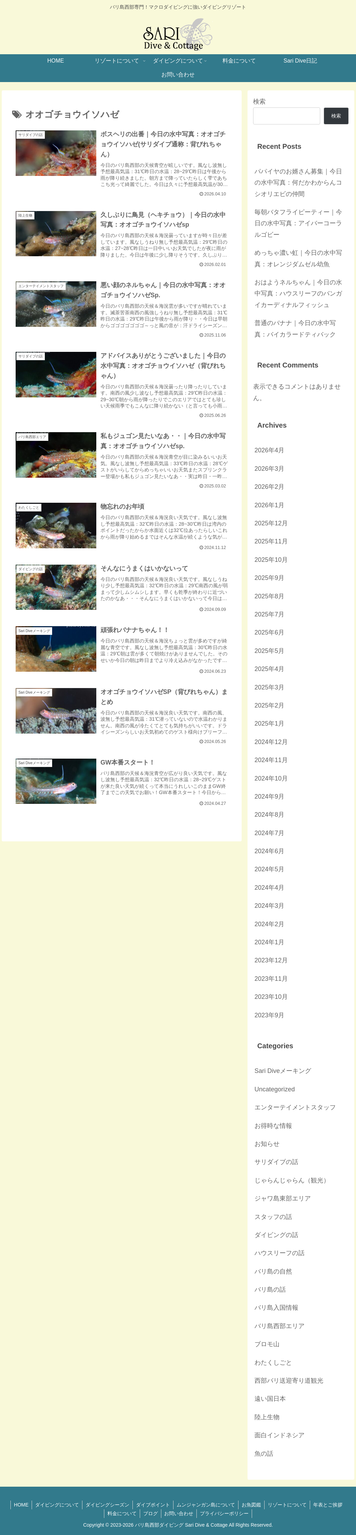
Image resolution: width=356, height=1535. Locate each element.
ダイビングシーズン (106, 1505)
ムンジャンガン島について (206, 1505)
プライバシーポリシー (225, 1513)
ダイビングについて (55, 1505)
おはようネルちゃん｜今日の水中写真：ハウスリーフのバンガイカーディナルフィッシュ (298, 293)
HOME (18, 1505)
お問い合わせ (179, 1513)
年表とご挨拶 (330, 1505)
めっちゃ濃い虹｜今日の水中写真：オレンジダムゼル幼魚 (298, 258)
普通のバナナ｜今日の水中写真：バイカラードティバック (295, 329)
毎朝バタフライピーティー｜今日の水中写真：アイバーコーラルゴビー (298, 223)
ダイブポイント (153, 1505)
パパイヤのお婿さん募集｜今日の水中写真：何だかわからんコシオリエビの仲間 (298, 182)
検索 (259, 101)
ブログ (150, 1513)
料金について (121, 1513)
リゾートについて (288, 1505)
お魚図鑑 (252, 1505)
